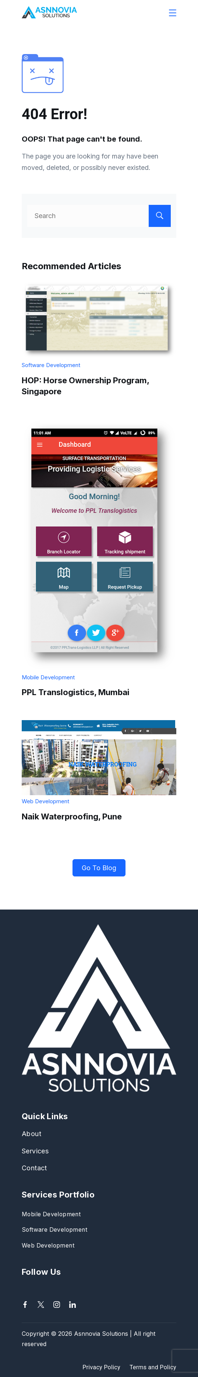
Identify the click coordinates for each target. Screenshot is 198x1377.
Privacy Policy (101, 1367)
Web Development (45, 801)
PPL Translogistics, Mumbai (76, 692)
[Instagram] (56, 1304)
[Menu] (172, 13)
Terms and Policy (153, 1367)
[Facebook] (25, 1304)
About (31, 1134)
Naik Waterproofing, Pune (72, 816)
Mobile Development (48, 677)
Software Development (51, 365)
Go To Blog (99, 868)
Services (35, 1151)
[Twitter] (41, 1304)
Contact (34, 1168)
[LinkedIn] (72, 1304)
